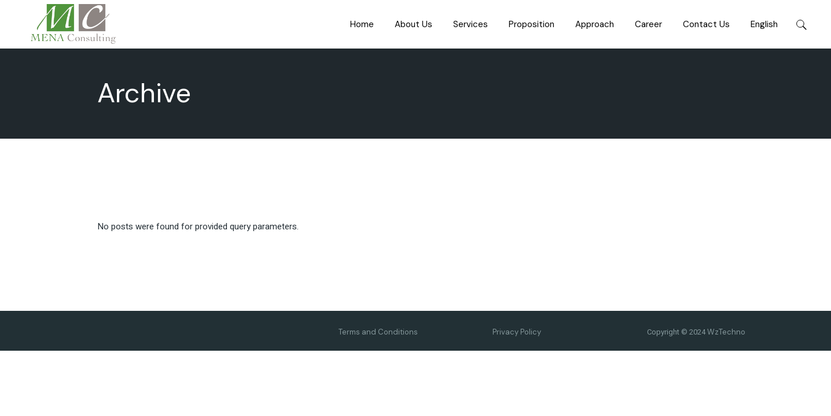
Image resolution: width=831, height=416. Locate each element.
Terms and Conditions (378, 332)
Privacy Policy (516, 332)
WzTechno (726, 332)
